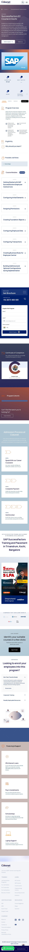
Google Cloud (4, 911)
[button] (14, 677)
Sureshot (17, 908)
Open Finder (14, 650)
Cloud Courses (18, 885)
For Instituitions (5, 890)
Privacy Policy (4, 930)
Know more (8, 688)
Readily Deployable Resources (11, 700)
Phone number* (6, 324)
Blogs (16, 906)
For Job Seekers (5, 885)
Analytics (17, 895)
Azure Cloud (4, 908)
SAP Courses (18, 883)
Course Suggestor (19, 903)
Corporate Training (8, 695)
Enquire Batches (7, 415)
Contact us (4, 924)
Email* (4, 318)
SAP (2, 903)
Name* (4, 311)
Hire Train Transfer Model (10, 677)
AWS (2, 906)
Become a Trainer (5, 892)
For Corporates (5, 887)
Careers (3, 922)
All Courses (17, 880)
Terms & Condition (6, 927)
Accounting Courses (20, 892)
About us (3, 919)
